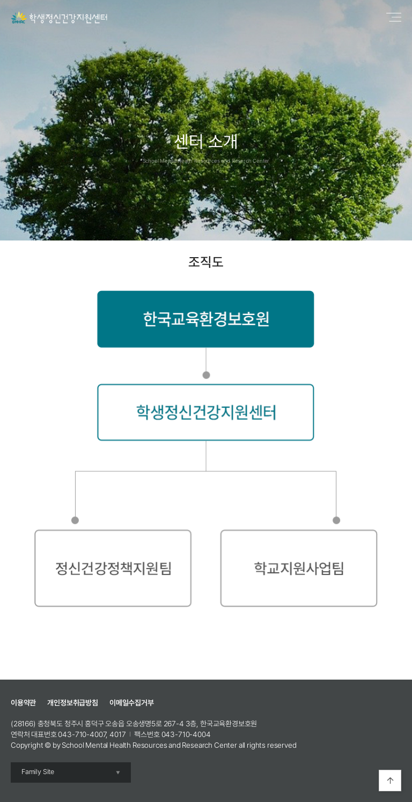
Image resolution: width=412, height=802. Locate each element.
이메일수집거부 (131, 702)
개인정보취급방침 (72, 702)
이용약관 (23, 702)
